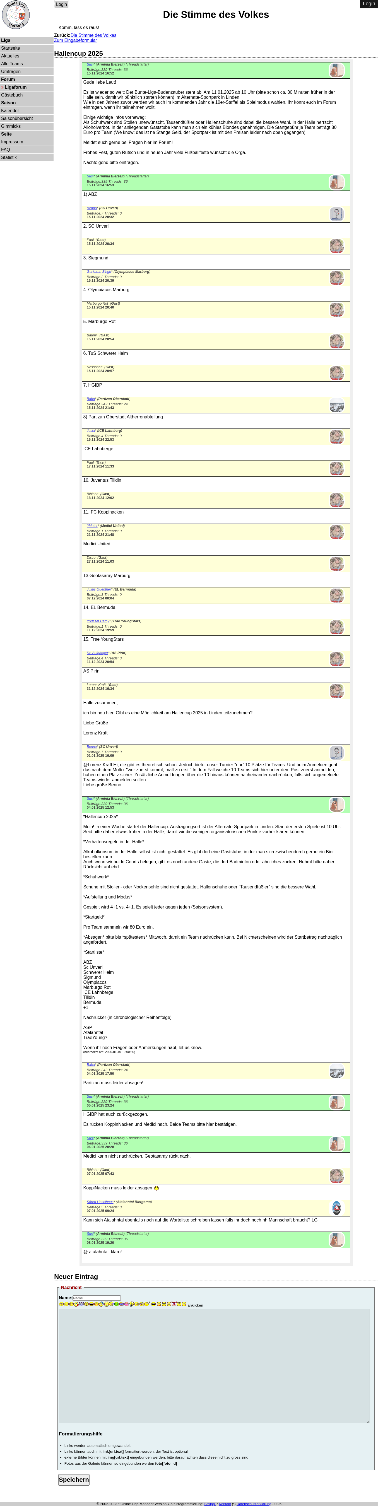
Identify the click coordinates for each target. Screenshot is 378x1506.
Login (61, 4)
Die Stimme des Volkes (94, 35)
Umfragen (11, 71)
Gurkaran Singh (99, 272)
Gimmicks (11, 126)
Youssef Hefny (98, 621)
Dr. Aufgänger (97, 653)
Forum (8, 79)
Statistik (9, 157)
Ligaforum (16, 87)
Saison (8, 102)
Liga (5, 40)
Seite (6, 134)
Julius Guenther (99, 589)
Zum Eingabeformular (75, 40)
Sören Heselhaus (100, 1202)
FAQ (5, 149)
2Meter (92, 526)
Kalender (10, 110)
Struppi (210, 1504)
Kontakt (225, 1504)
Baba (91, 399)
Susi (90, 64)
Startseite (10, 48)
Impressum (12, 141)
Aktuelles (10, 56)
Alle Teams (12, 63)
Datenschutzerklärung (254, 1504)
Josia (91, 431)
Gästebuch (12, 95)
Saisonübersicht (17, 118)
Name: (66, 1297)
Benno (92, 208)
